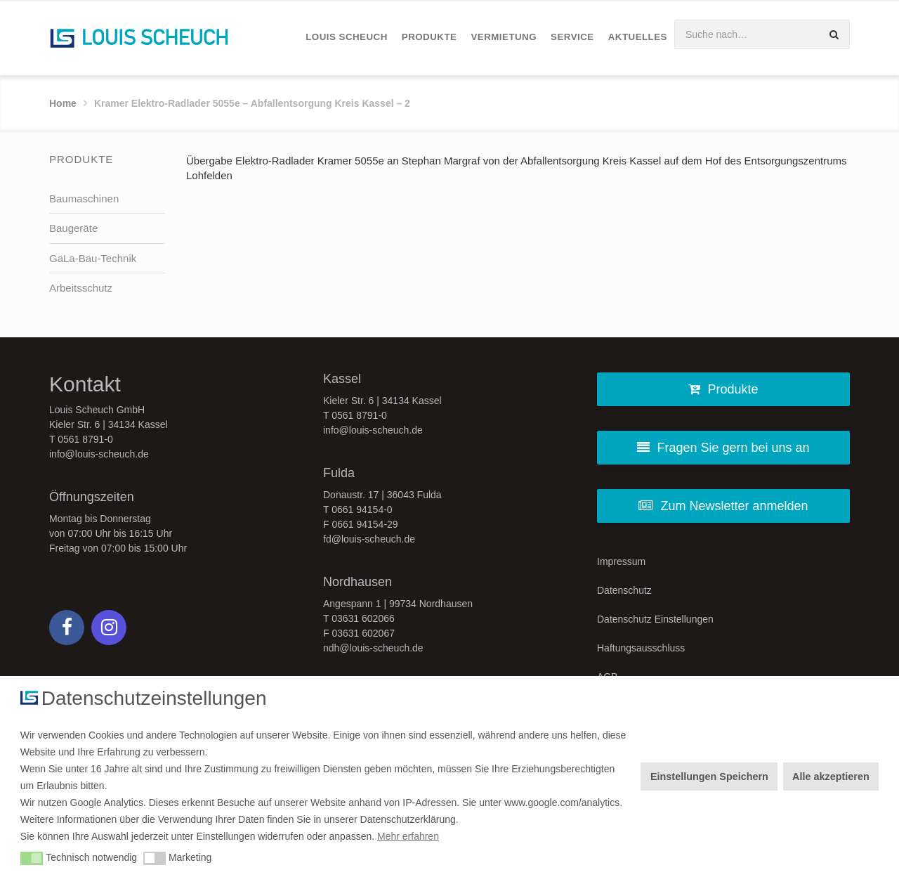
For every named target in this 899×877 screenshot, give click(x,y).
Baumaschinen (84, 198)
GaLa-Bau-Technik (92, 258)
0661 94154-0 (362, 509)
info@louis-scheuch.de (99, 454)
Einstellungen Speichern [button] (709, 776)
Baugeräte (73, 228)
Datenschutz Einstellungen (655, 619)
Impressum (621, 561)
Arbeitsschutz (80, 288)
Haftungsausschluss (641, 648)
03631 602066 (363, 618)
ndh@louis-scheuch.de (373, 648)
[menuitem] (346, 37)
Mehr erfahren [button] (408, 836)
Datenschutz (624, 590)
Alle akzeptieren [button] (831, 776)
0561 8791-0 (85, 439)
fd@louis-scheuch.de (369, 539)
